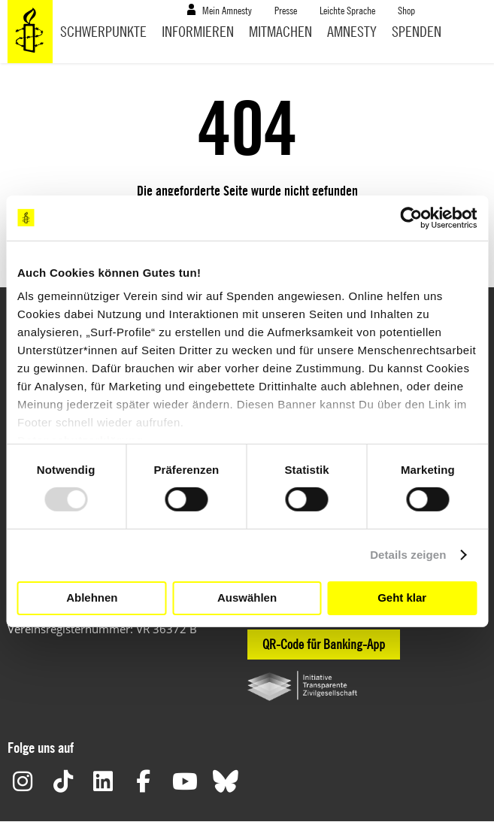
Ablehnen (91, 597)
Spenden (416, 31)
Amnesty (352, 31)
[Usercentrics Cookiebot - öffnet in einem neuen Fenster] (411, 217)
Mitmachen (280, 31)
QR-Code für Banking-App (323, 644)
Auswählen (247, 597)
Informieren (198, 31)
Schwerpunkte (103, 31)
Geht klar (401, 597)
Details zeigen (408, 554)
